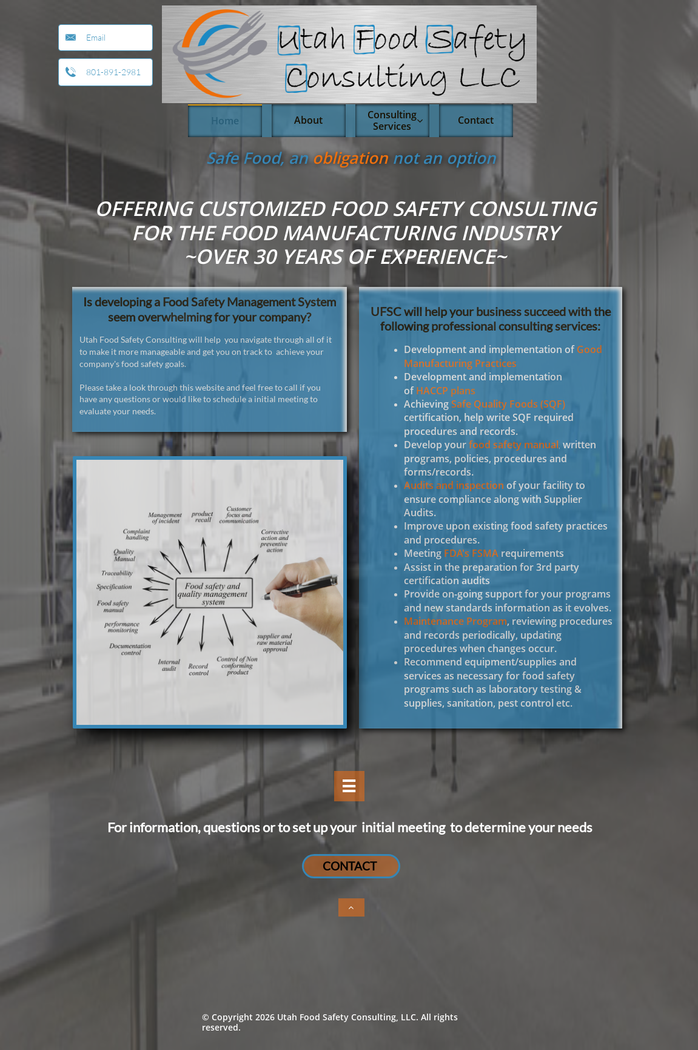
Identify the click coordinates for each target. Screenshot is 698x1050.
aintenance (438, 621)
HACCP (432, 390)
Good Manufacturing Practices (503, 356)
